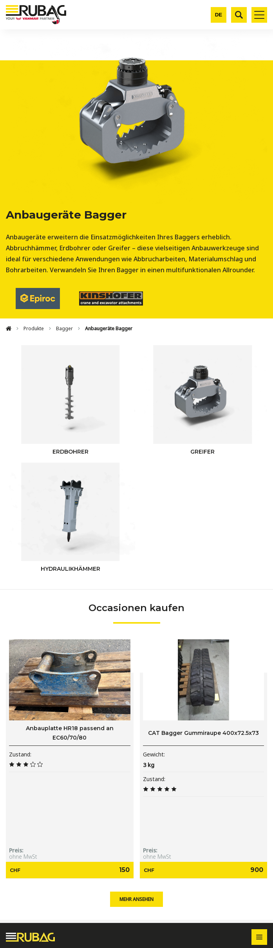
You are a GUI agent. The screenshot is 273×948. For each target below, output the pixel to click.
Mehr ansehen (136, 899)
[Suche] (239, 15)
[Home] (8, 329)
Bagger (64, 328)
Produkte (34, 328)
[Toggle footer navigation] (259, 937)
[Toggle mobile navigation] (259, 15)
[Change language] (218, 15)
